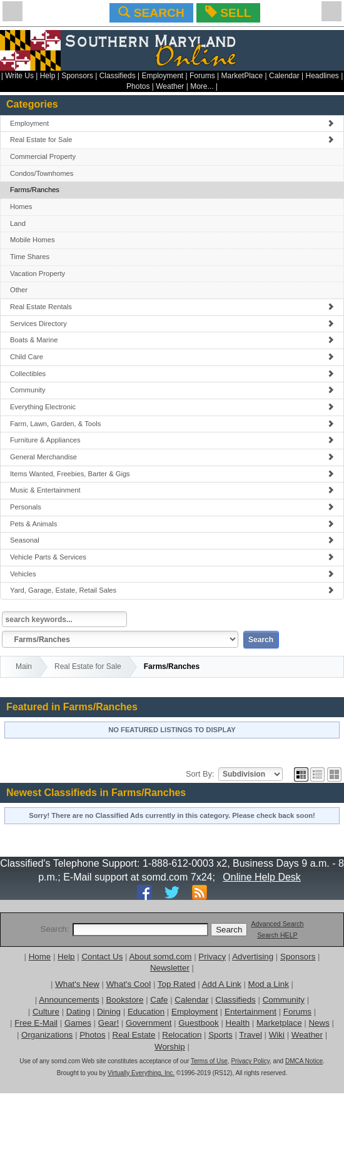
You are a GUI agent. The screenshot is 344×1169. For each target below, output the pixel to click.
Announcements (69, 999)
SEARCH (151, 12)
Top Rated (177, 984)
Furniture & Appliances (172, 440)
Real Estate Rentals (172, 306)
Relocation (181, 1034)
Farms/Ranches (34, 189)
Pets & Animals (172, 524)
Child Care (172, 356)
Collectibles (172, 373)
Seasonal (172, 540)
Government (148, 1023)
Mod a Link (268, 984)
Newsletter (170, 967)
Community (172, 390)
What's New (77, 984)
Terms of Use (209, 1061)
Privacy (212, 956)
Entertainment (250, 1011)
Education (146, 1011)
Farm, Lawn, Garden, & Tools (172, 423)
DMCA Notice (304, 1061)
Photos (137, 86)
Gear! (108, 1023)
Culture (46, 1011)
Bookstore (124, 999)
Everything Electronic (172, 407)
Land (18, 223)
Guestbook (198, 1023)
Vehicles (172, 574)
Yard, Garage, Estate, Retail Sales (172, 590)
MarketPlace (242, 75)
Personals (172, 507)
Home (40, 956)
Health (238, 1023)
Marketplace (279, 1023)
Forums (202, 75)
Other (19, 290)
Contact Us (102, 956)
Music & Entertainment (172, 490)
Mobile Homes (32, 239)
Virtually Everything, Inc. (141, 1072)
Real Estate (134, 1034)
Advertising (252, 956)
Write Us (19, 75)
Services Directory (172, 323)
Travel (250, 1034)
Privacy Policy (250, 1061)
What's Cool (128, 984)
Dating (78, 1011)
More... (201, 86)
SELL (228, 12)
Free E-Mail (36, 1023)
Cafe (159, 999)
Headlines (321, 75)
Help (48, 75)
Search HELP (277, 935)
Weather (170, 86)
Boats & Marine (172, 340)
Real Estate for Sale (172, 139)
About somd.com (160, 956)
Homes (21, 206)
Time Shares (29, 256)
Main (24, 666)
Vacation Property (37, 273)
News (318, 1023)
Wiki (277, 1034)
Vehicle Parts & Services (172, 557)
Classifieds (117, 75)
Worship (169, 1046)
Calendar (284, 75)
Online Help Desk (262, 877)
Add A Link (221, 984)
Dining (109, 1011)
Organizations (47, 1034)
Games (77, 1023)
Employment (163, 75)
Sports (220, 1034)
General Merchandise (172, 457)
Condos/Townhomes (41, 173)
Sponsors (77, 75)
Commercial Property (43, 156)
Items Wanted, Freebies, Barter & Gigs (172, 473)
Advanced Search (277, 923)
